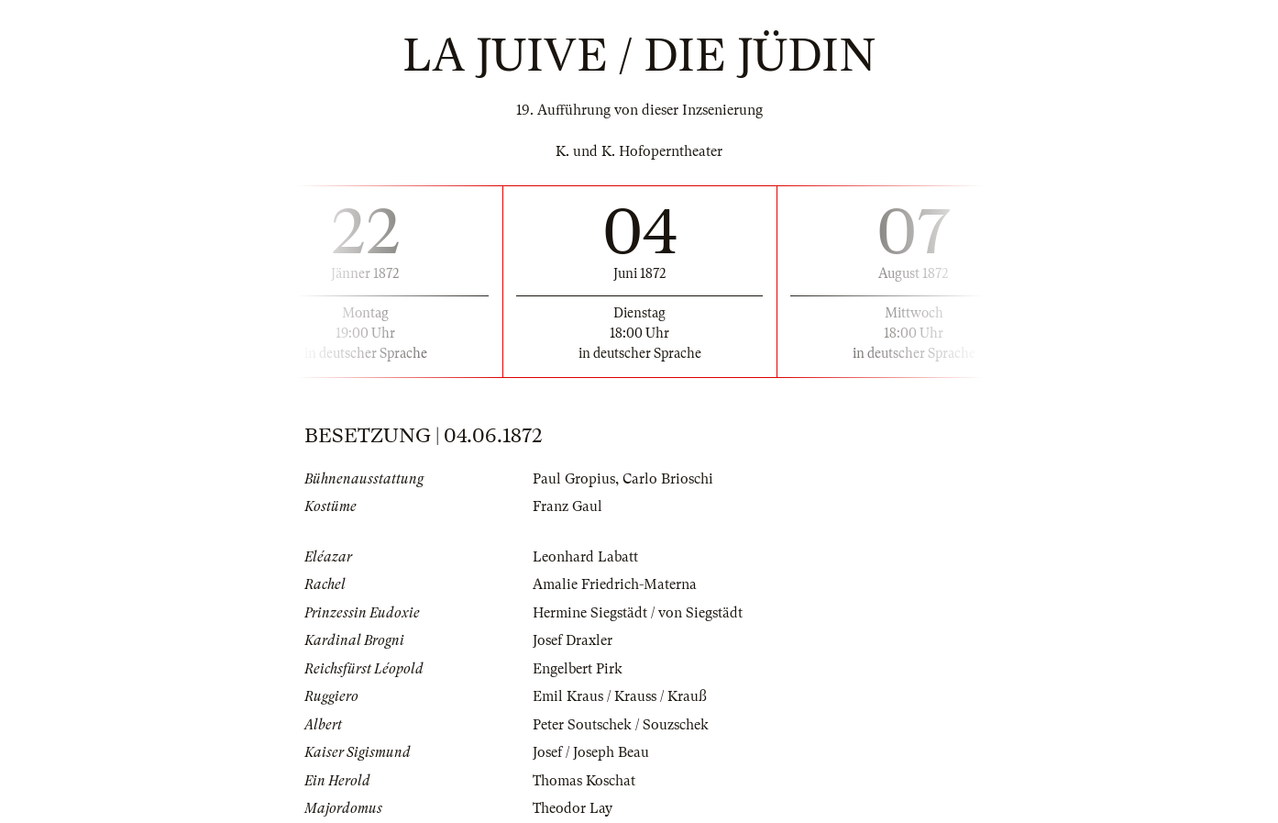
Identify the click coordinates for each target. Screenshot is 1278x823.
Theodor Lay (572, 808)
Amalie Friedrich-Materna (615, 584)
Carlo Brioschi (667, 479)
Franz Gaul (567, 506)
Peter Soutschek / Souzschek (621, 725)
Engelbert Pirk (577, 669)
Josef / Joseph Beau (591, 752)
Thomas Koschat (584, 781)
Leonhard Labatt (585, 557)
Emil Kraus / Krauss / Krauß (620, 696)
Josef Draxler (572, 640)
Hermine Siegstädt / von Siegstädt (638, 613)
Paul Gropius (574, 479)
